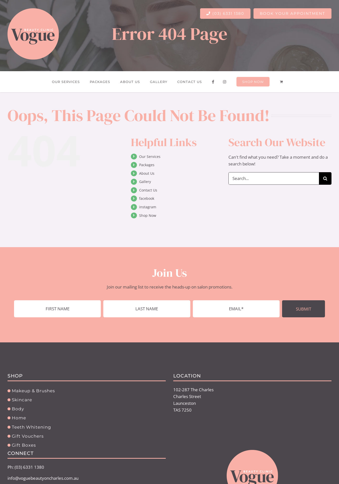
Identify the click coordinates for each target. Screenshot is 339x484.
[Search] (325, 178)
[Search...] (273, 178)
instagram (147, 207)
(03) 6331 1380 (225, 13)
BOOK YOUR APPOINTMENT (292, 13)
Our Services (149, 156)
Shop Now (147, 215)
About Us (146, 173)
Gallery (145, 181)
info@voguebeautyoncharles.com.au (43, 478)
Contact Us (148, 190)
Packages (146, 164)
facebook (146, 198)
